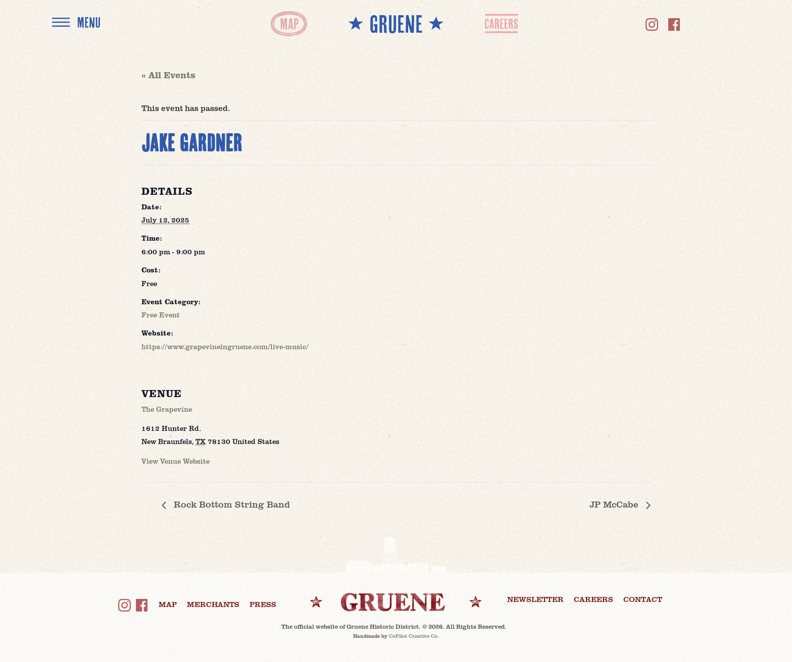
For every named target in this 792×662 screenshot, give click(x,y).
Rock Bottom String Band (230, 504)
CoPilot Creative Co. (414, 635)
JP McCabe (615, 504)
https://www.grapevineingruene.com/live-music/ (225, 346)
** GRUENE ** (396, 23)
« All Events (168, 75)
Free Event (160, 314)
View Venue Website (175, 461)
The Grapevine (166, 409)
